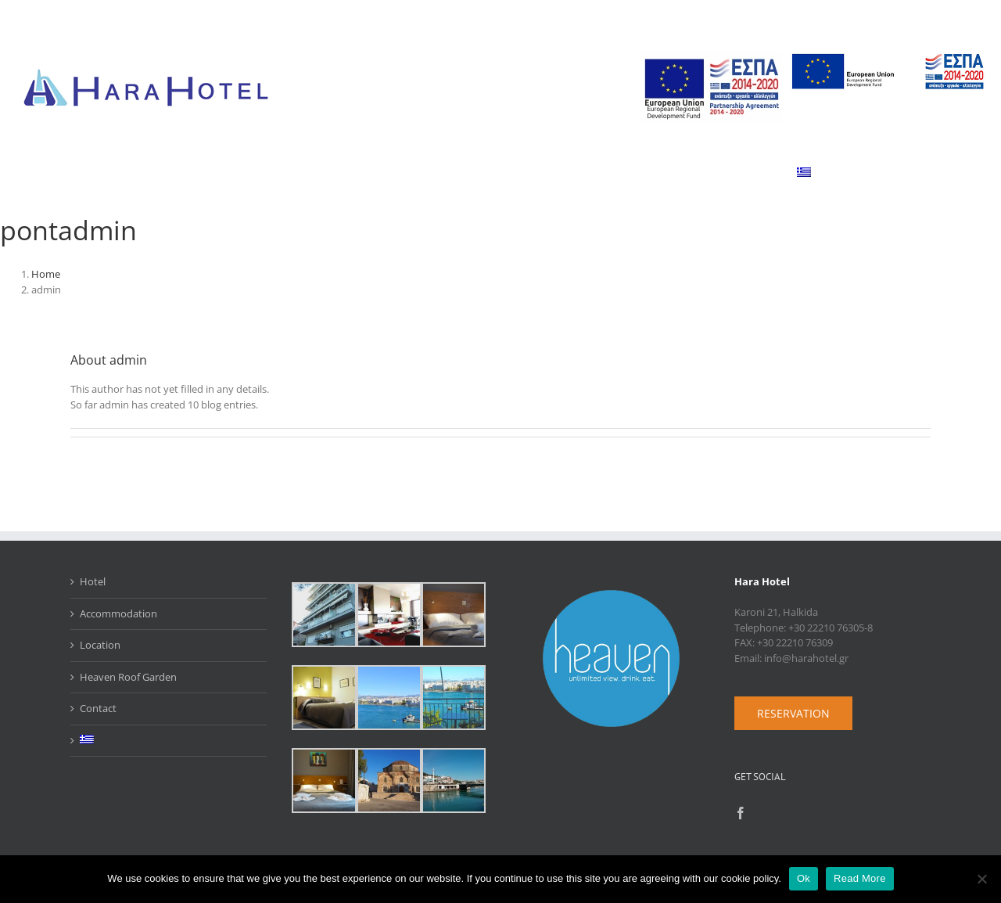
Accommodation (118, 613)
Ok (803, 878)
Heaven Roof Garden (128, 677)
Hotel (93, 581)
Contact (98, 708)
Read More (860, 878)
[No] (981, 879)
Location (100, 645)
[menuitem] (804, 172)
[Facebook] (740, 813)
